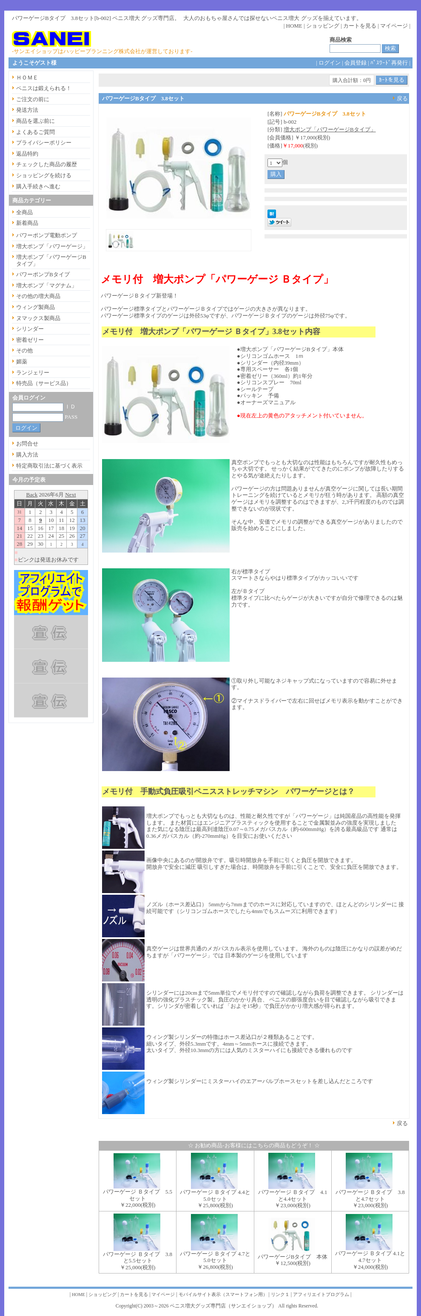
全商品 (24, 212)
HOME (294, 26)
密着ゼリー (30, 340)
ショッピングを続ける (43, 175)
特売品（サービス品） (43, 383)
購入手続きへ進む (38, 186)
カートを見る (359, 26)
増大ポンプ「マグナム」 (46, 285)
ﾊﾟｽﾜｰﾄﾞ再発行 (389, 63)
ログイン (330, 63)
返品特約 (27, 153)
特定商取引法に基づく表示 (49, 465)
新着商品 (27, 223)
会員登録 (355, 63)
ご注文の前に (32, 99)
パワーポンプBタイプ (43, 274)
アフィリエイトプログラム (321, 1294)
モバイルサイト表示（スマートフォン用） (223, 1294)
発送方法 (27, 110)
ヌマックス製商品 (38, 318)
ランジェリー (32, 372)
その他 (24, 350)
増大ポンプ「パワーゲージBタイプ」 (330, 129)
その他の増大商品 (38, 296)
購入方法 (27, 454)
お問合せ (27, 443)
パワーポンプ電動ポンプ (46, 235)
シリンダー (30, 329)
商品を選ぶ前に (35, 121)
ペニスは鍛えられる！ (43, 88)
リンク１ (280, 1294)
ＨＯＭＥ (27, 77)
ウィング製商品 (35, 307)
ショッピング (322, 26)
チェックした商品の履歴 (46, 164)
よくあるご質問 (35, 132)
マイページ (394, 26)
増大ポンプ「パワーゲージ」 (52, 246)
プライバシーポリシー (43, 142)
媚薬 (21, 361)
